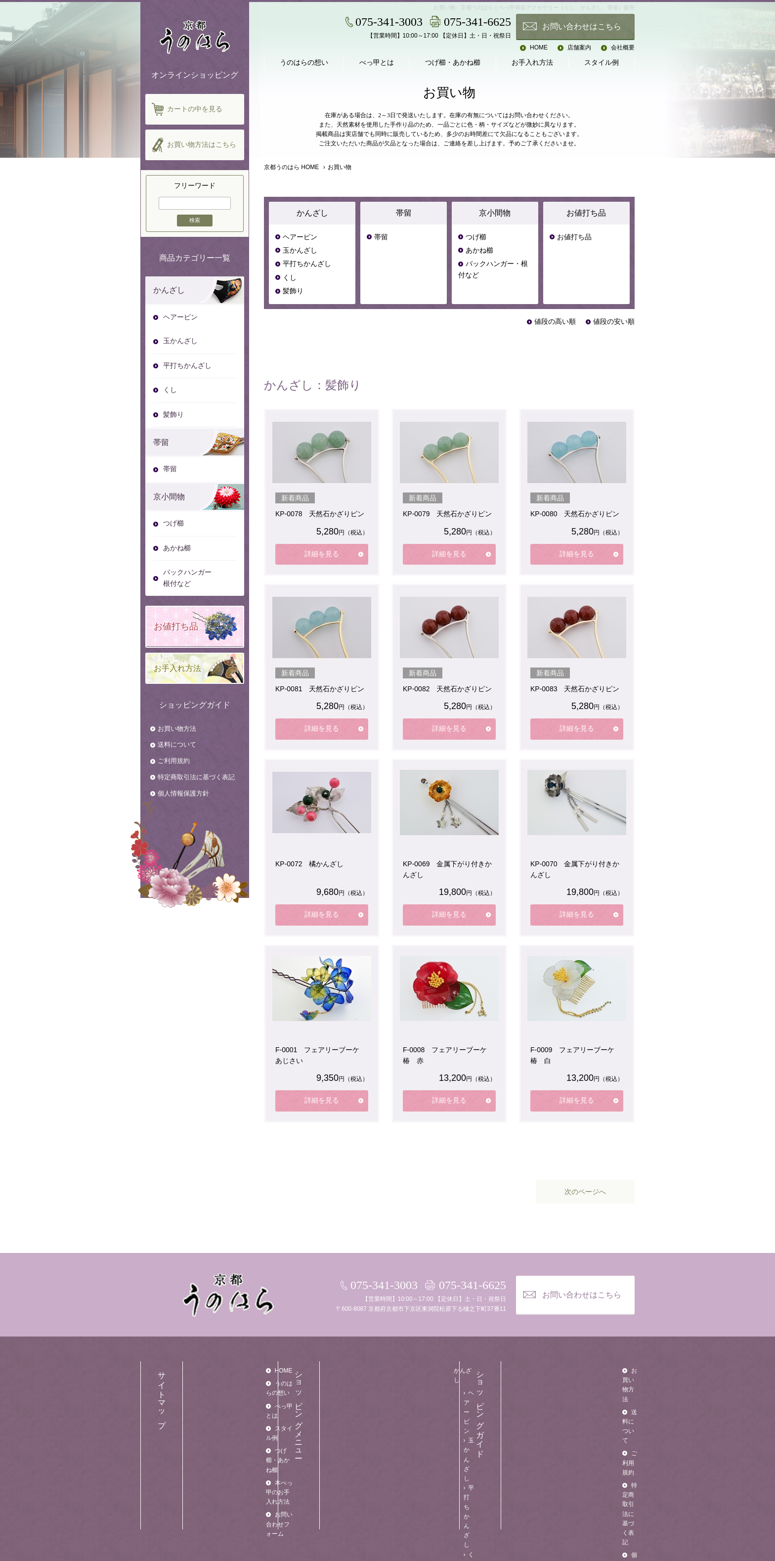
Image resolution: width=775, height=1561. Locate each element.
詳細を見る (321, 554)
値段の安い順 (614, 321)
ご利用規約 (174, 760)
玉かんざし (300, 250)
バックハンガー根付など (187, 578)
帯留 (381, 237)
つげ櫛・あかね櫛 (452, 62)
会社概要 (623, 47)
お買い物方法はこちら (201, 144)
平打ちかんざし (307, 264)
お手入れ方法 (532, 62)
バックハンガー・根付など (493, 269)
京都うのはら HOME (291, 167)
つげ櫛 (476, 237)
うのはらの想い (304, 62)
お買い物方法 (177, 728)
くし (290, 277)
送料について (177, 744)
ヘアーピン (300, 237)
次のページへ (585, 1192)
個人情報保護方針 (183, 793)
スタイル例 (601, 62)
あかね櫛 (479, 250)
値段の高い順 (555, 321)
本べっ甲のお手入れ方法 (244, 1435)
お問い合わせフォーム (241, 1448)
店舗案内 (579, 47)
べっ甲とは (376, 62)
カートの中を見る (194, 109)
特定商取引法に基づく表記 (196, 777)
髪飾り (293, 291)
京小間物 (408, 1460)
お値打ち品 (574, 237)
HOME (539, 47)
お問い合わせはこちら (581, 26)
